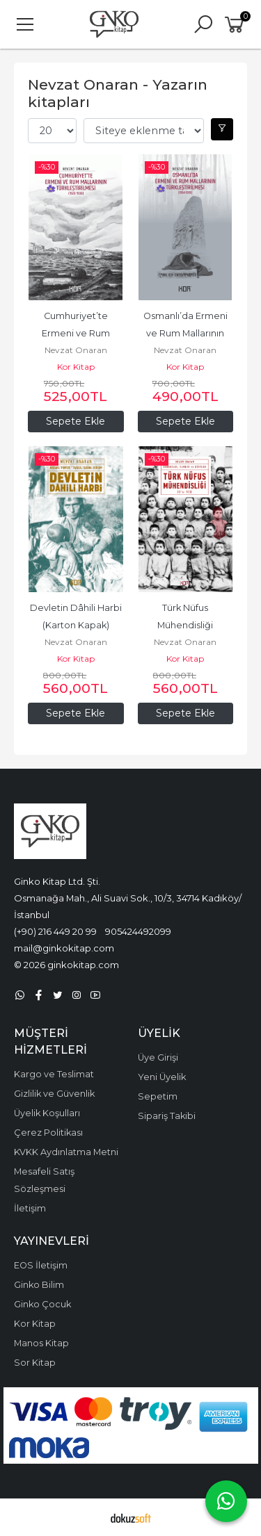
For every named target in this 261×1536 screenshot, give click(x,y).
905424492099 (138, 931)
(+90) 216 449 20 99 (55, 931)
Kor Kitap (76, 366)
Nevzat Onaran (76, 350)
